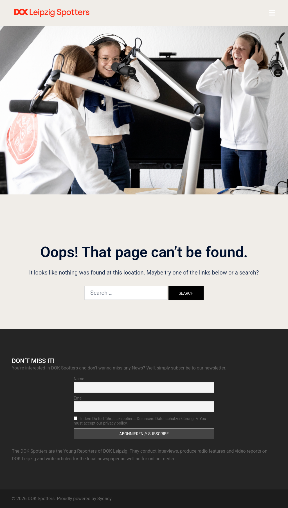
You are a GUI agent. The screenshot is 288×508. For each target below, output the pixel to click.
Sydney (104, 498)
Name (79, 379)
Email (79, 398)
